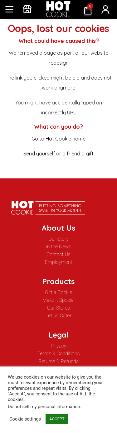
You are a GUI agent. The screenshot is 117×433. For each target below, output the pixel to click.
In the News (58, 247)
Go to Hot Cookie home (58, 139)
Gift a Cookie (58, 292)
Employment (58, 262)
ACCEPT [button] (57, 419)
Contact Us (58, 254)
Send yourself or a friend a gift (58, 153)
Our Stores (58, 308)
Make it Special (58, 300)
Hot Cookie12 (58, 9)
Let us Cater (58, 316)
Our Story (58, 239)
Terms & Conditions (58, 354)
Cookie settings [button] (25, 419)
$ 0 (86, 10)
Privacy (58, 346)
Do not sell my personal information (44, 406)
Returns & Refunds (58, 361)
